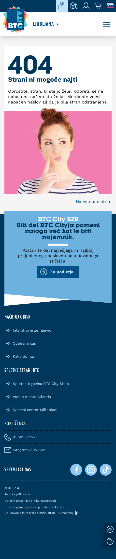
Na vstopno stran (94, 201)
